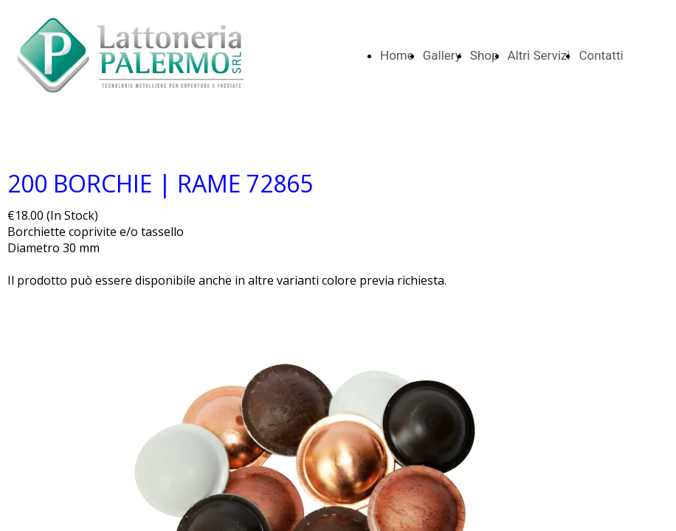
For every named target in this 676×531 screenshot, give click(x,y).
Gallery (442, 55)
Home (397, 55)
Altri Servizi (539, 55)
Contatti (601, 55)
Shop (484, 55)
